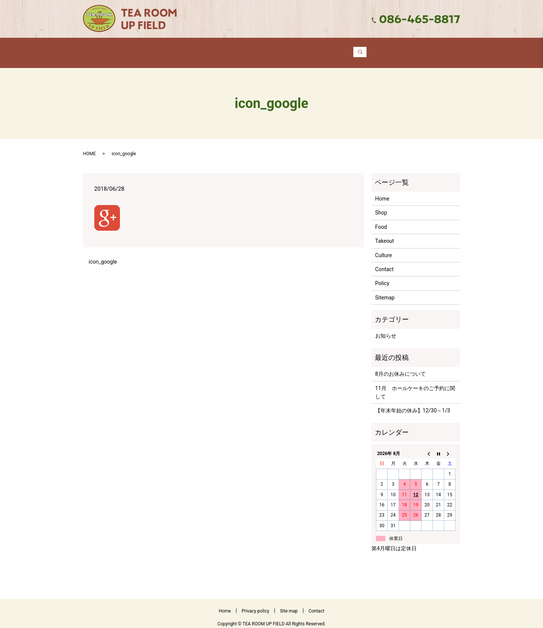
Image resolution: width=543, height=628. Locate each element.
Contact (372, 49)
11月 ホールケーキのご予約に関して (415, 385)
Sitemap (384, 290)
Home (146, 49)
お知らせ (385, 329)
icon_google (103, 255)
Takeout (274, 49)
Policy (382, 276)
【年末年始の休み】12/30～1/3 (412, 403)
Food (229, 49)
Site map (289, 603)
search (414, 49)
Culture (323, 49)
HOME (89, 146)
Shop (188, 49)
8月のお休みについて (400, 367)
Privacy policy (255, 603)
